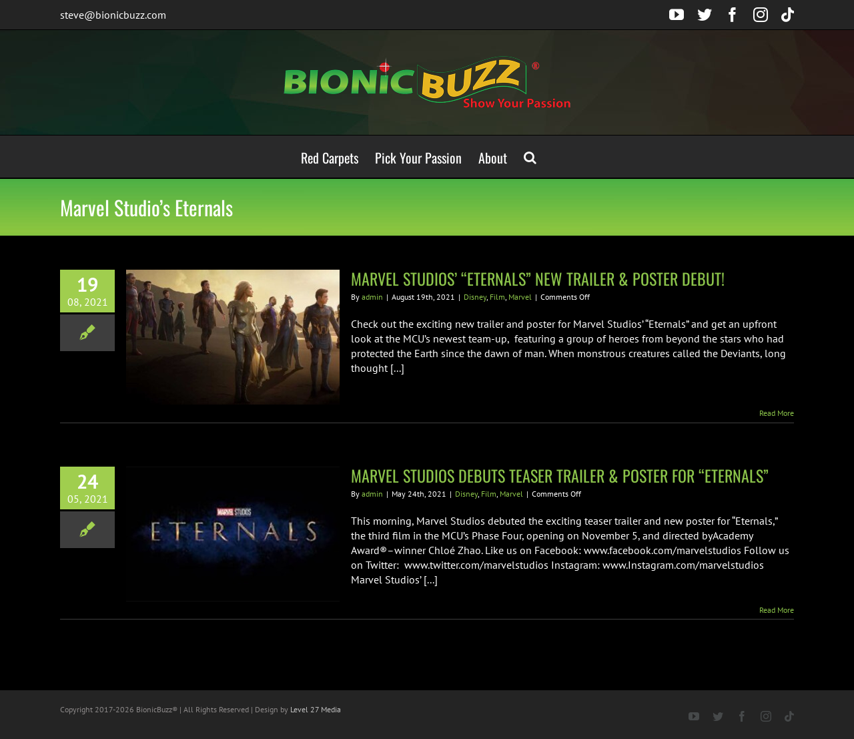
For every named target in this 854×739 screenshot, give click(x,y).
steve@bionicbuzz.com (113, 14)
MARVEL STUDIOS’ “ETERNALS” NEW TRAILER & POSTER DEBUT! (538, 278)
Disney (475, 297)
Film (497, 297)
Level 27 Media (315, 709)
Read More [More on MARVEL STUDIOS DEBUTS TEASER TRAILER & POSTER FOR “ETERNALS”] (776, 610)
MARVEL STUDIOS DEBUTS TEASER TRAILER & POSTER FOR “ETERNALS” (560, 475)
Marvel (520, 297)
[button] (530, 157)
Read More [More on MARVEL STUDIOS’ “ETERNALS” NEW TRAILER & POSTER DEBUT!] (776, 413)
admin (372, 297)
